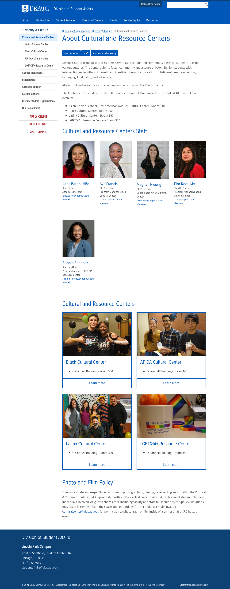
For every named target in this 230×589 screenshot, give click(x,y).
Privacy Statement (155, 584)
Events (113, 21)
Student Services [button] (65, 21)
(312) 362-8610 (31, 563)
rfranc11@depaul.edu (111, 199)
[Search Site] (187, 5)
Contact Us (74, 584)
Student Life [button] (43, 21)
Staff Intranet (187, 584)
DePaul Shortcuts (150, 3)
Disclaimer (61, 584)
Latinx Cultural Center (36, 44)
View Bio (66, 199)
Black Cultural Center (36, 51)
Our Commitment (31, 108)
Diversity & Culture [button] (92, 21)
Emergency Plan (90, 584)
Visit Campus (38, 132)
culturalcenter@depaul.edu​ (80, 511)
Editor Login (201, 584)
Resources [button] (152, 21)
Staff (85, 53)
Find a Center (71, 53)
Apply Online (38, 117)
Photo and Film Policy (104, 53)
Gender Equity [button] (131, 21)
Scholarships (28, 80)
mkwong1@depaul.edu (149, 200)
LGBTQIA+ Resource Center (39, 66)
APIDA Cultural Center (36, 59)
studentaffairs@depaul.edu (40, 567)
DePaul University (37, 9)
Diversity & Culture (35, 30)
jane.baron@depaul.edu (75, 195)
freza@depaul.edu (184, 199)
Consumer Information (112, 584)
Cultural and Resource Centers (38, 37)
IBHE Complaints (135, 584)
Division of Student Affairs (73, 9)
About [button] (25, 21)
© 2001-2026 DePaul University (38, 584)
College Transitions (32, 73)
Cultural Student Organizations (38, 101)
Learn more (97, 383)
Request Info (38, 125)
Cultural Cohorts (30, 94)
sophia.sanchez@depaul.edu (78, 278)
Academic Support (31, 87)
